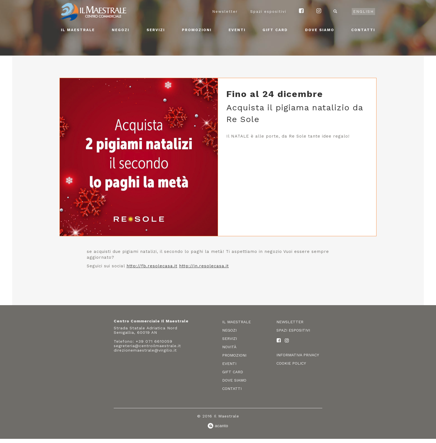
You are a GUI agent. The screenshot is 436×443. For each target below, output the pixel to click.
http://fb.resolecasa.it (152, 265)
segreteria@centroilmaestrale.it (147, 346)
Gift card (275, 30)
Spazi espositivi (268, 11)
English (363, 11)
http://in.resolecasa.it (204, 265)
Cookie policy (291, 363)
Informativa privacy (297, 355)
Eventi (237, 30)
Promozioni (197, 30)
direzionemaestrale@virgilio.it (145, 350)
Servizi (156, 30)
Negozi (120, 30)
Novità (229, 347)
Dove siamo (319, 30)
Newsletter (225, 11)
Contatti (363, 30)
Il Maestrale (78, 30)
